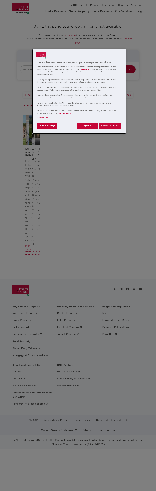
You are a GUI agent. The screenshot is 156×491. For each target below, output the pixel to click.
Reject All (87, 126)
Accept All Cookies (110, 126)
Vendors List (42, 117)
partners (85, 69)
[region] (79, 91)
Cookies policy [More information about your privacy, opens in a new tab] (64, 113)
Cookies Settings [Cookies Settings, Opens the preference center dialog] (47, 126)
